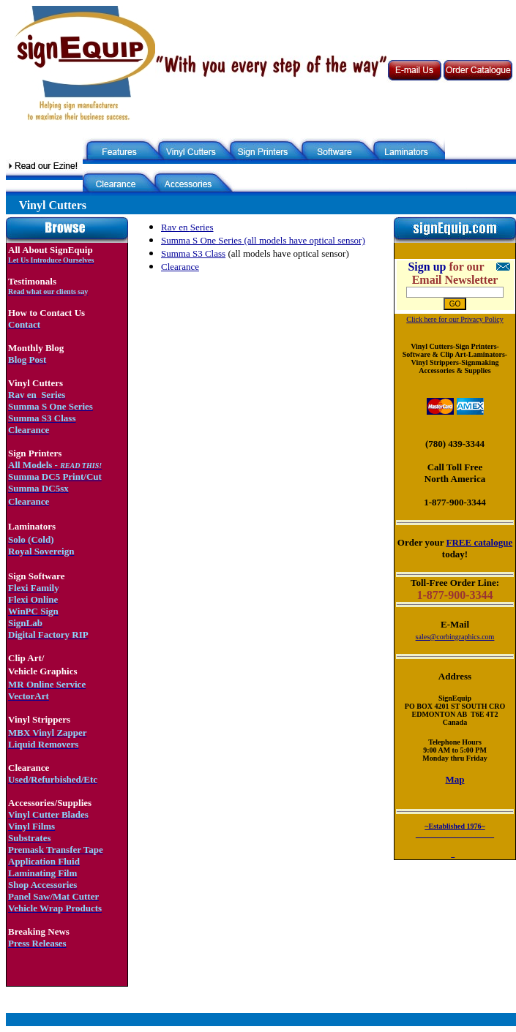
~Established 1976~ (455, 826)
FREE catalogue (479, 542)
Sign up (427, 266)
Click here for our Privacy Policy (454, 319)
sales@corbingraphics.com (455, 637)
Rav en (175, 227)
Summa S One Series (201, 240)
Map (455, 779)
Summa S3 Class (193, 253)
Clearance (180, 266)
